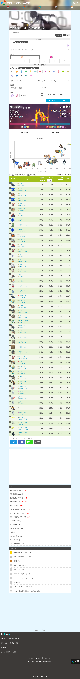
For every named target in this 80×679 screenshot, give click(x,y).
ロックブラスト (23, 332)
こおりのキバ (22, 387)
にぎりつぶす (22, 322)
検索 (64, 100)
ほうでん (21, 424)
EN (68, 35)
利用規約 (31, 658)
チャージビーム (23, 432)
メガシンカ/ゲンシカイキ (26, 68)
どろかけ (21, 305)
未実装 (23, 95)
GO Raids (3, 647)
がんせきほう (22, 195)
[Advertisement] (40, 465)
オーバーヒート (66, 115)
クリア (36, 68)
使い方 (59, 35)
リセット (52, 100)
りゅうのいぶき (23, 397)
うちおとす (22, 183)
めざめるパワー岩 (23, 320)
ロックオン (22, 417)
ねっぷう (64, 112)
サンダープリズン (23, 419)
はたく (20, 402)
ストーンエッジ (23, 226)
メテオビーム (22, 190)
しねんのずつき (23, 295)
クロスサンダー (23, 434)
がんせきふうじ (23, 358)
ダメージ (55, 132)
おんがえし (22, 327)
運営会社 (38, 658)
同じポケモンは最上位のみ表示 (54, 94)
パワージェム (22, 221)
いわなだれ (22, 185)
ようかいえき (22, 412)
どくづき (21, 392)
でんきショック (23, 422)
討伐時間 (24, 132)
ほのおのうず (56, 110)
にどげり (21, 361)
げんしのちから (66, 113)
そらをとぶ (65, 116)
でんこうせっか (23, 407)
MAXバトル (24, 42)
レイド (17, 42)
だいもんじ (65, 110)
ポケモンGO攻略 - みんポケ (18, 2)
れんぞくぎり (22, 381)
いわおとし (22, 188)
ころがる (21, 351)
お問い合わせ (47, 658)
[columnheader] (13, 179)
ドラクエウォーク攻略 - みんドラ (10, 643)
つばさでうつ (56, 112)
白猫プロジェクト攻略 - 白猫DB (10, 638)
